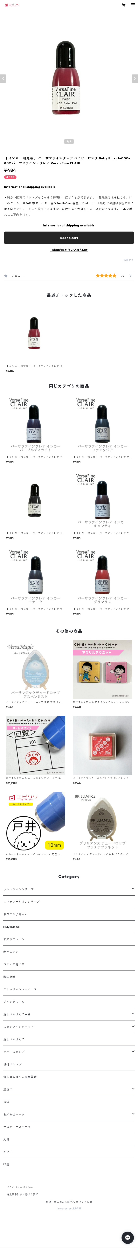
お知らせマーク (14, 1114)
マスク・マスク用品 (17, 1127)
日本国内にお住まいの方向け (69, 250)
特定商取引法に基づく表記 (22, 1194)
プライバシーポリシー (20, 1187)
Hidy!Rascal (11, 927)
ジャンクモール (14, 1002)
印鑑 (6, 1164)
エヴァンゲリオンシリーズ (21, 902)
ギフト (7, 1152)
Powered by (69, 1208)
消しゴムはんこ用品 (17, 1014)
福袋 (6, 1102)
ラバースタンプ (14, 1052)
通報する (128, 260)
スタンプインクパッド (18, 1027)
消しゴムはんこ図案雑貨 (20, 1077)
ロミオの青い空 (14, 964)
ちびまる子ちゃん (15, 914)
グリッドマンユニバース (20, 989)
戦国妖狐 (9, 977)
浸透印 (7, 1089)
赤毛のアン (11, 952)
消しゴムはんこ (14, 1039)
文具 (6, 1139)
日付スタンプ (12, 1064)
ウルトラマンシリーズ (18, 889)
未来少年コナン (14, 939)
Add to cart (69, 238)
